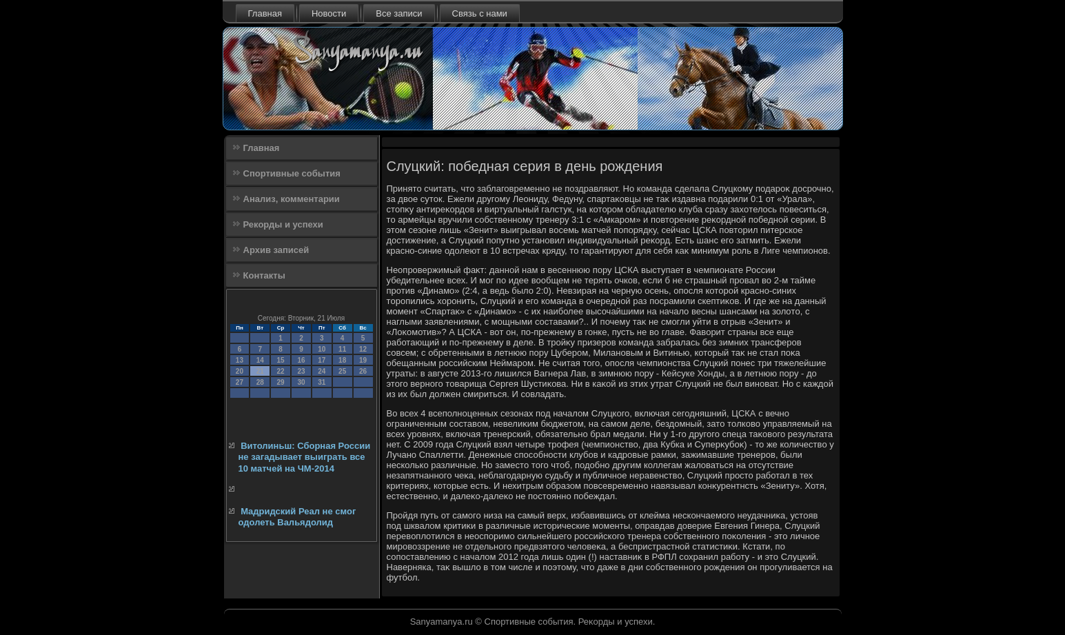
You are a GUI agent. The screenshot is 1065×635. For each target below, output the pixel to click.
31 (321, 382)
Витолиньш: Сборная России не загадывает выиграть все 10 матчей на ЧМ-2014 (305, 457)
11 (342, 349)
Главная (265, 13)
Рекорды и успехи (283, 224)
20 (239, 371)
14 (260, 360)
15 (281, 360)
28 (260, 382)
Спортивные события (292, 173)
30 (301, 382)
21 (260, 371)
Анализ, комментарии (291, 199)
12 (363, 349)
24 (321, 371)
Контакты (264, 275)
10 (321, 349)
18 (342, 360)
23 (301, 371)
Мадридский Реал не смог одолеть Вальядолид (297, 516)
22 (281, 371)
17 (321, 360)
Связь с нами (479, 13)
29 (281, 382)
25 (342, 371)
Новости (329, 13)
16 (301, 360)
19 (363, 360)
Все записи (399, 13)
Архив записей (276, 250)
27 (239, 382)
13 (239, 360)
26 (363, 371)
